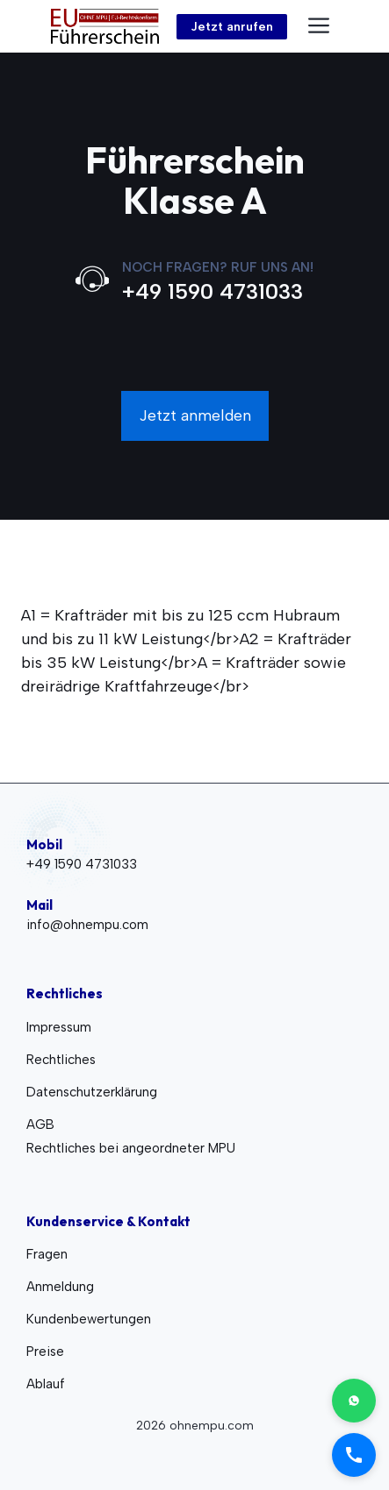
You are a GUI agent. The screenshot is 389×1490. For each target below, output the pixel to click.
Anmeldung (60, 1287)
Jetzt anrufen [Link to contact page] (232, 26)
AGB (40, 1124)
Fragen (47, 1254)
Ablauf (45, 1384)
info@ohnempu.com (87, 925)
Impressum (58, 1027)
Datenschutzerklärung (91, 1092)
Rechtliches (61, 1060)
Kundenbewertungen (88, 1319)
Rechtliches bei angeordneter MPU (130, 1148)
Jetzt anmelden (195, 415)
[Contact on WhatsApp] (354, 1401)
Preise (45, 1351)
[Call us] (354, 1455)
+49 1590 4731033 (212, 291)
